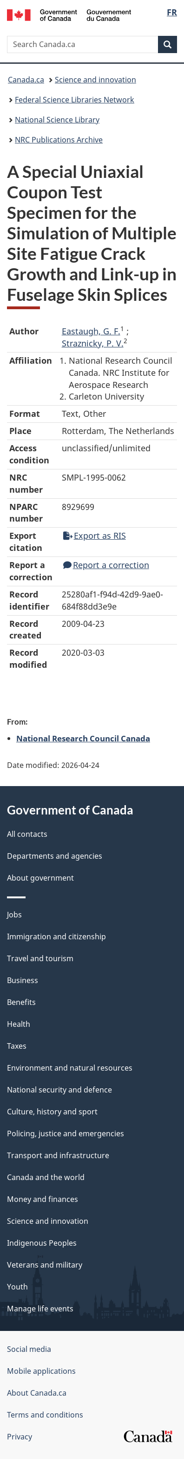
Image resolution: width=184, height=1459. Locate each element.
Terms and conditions (45, 1415)
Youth (17, 1287)
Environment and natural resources (69, 1068)
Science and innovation (95, 80)
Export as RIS (94, 535)
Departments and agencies (54, 856)
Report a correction (106, 564)
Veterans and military (44, 1265)
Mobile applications (41, 1371)
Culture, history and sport (52, 1111)
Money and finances (42, 1199)
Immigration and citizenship (56, 936)
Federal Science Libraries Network (74, 100)
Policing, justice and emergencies (65, 1133)
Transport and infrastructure (58, 1155)
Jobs (14, 914)
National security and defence (59, 1090)
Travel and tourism (40, 958)
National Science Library (57, 120)
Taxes (16, 1046)
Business (22, 980)
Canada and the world (46, 1177)
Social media (29, 1349)
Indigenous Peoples (42, 1243)
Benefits (21, 1002)
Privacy (19, 1437)
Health (18, 1024)
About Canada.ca (36, 1393)
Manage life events (40, 1308)
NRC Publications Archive (59, 140)
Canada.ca (26, 80)
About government (40, 878)
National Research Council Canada (83, 738)
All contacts (27, 834)
